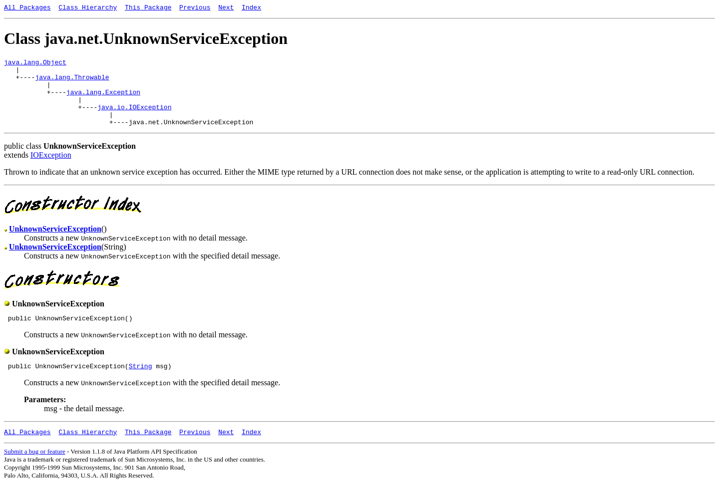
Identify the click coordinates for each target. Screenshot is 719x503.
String (140, 383)
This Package (148, 8)
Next (226, 8)
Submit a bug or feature (34, 471)
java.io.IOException (134, 118)
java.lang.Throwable (72, 82)
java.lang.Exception (103, 100)
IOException (50, 170)
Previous (194, 8)
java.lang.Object (35, 64)
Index (251, 8)
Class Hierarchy (87, 8)
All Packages (27, 8)
